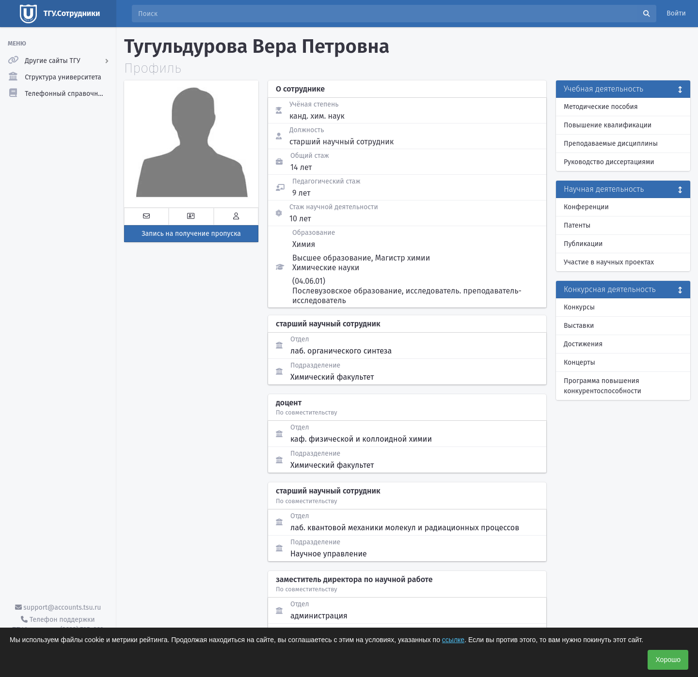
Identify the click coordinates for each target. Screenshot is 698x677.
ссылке (453, 640)
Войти (676, 13)
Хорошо (668, 659)
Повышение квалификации (607, 125)
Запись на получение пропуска (191, 234)
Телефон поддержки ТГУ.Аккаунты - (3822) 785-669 (57, 624)
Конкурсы (579, 307)
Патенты (577, 225)
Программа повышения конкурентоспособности (602, 386)
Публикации (583, 244)
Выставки (579, 326)
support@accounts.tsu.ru (58, 607)
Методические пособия (601, 107)
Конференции (586, 207)
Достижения (583, 344)
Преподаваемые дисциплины (611, 143)
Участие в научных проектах (609, 262)
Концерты (579, 362)
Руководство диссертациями (609, 162)
